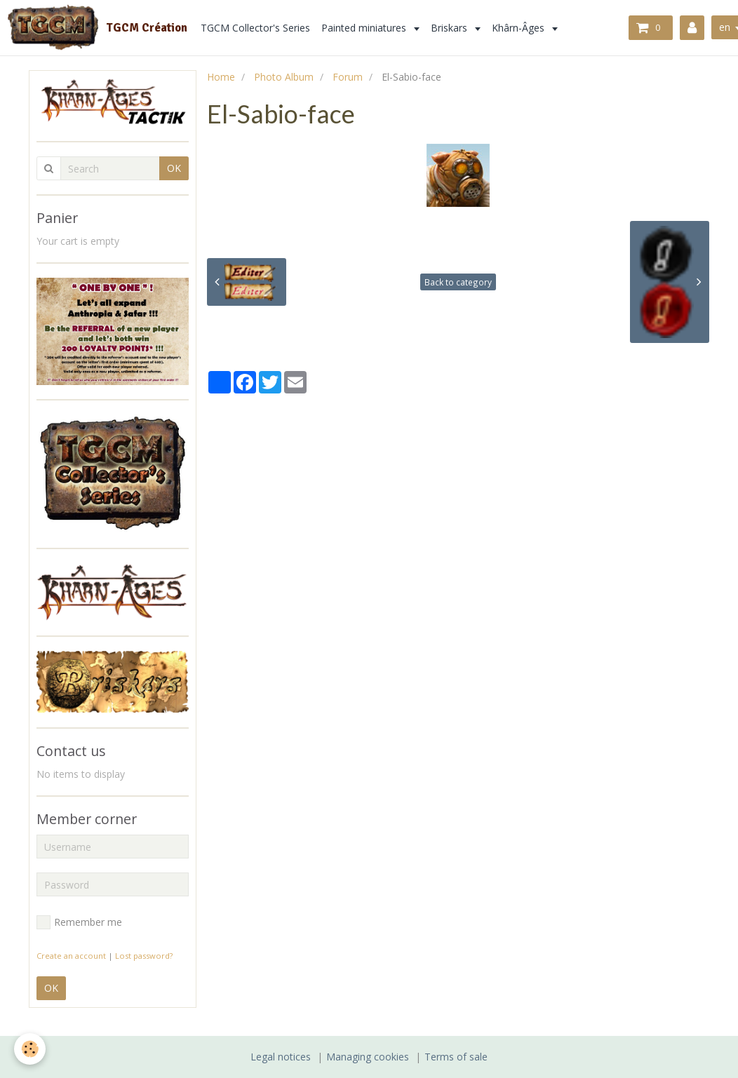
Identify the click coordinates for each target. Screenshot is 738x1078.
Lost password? (144, 955)
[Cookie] (30, 1049)
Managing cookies (367, 1056)
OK (174, 168)
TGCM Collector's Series (255, 27)
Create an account (71, 955)
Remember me (79, 922)
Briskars (450, 27)
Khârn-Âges (519, 27)
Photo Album (284, 76)
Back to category (458, 282)
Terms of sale (456, 1056)
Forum (348, 76)
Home (221, 76)
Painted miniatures (365, 27)
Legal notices (280, 1056)
